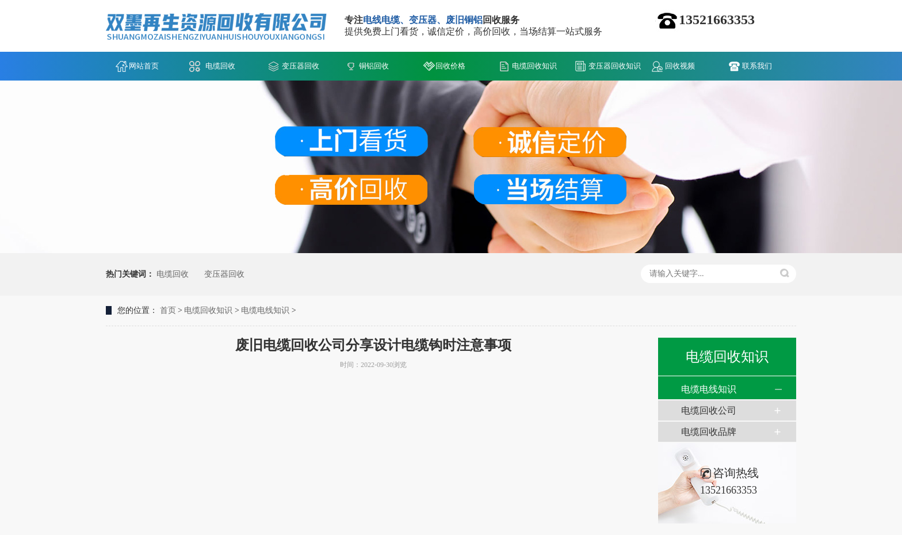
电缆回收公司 (708, 410)
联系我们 (757, 66)
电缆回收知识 (534, 66)
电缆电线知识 (265, 310)
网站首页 (144, 66)
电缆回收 (220, 66)
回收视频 (680, 66)
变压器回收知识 (614, 66)
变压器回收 (300, 66)
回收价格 (450, 66)
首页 (168, 310)
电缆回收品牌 (708, 432)
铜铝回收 (374, 66)
